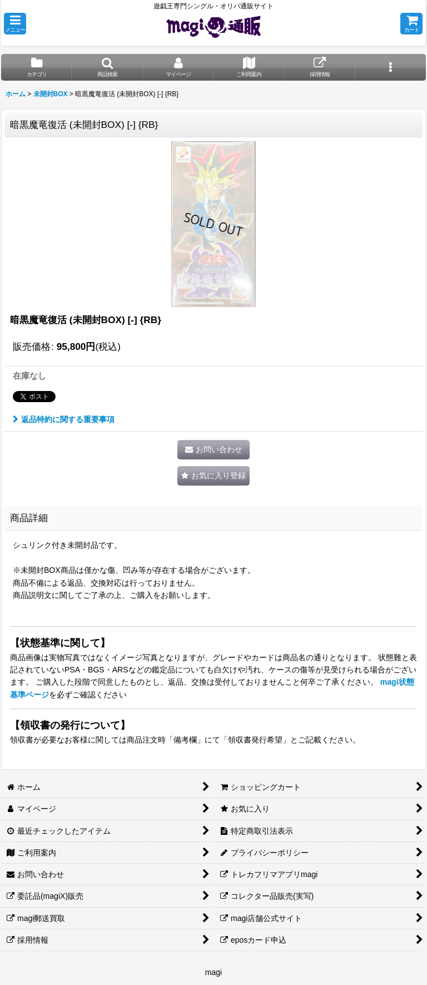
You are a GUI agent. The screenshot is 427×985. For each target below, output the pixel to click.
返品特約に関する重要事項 (64, 419)
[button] (15, 23)
